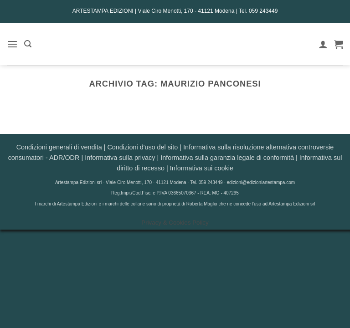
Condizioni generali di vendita (59, 147)
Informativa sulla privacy (120, 157)
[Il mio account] (323, 44)
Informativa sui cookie (201, 168)
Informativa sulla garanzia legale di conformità (227, 157)
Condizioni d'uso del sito (142, 147)
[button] (12, 44)
